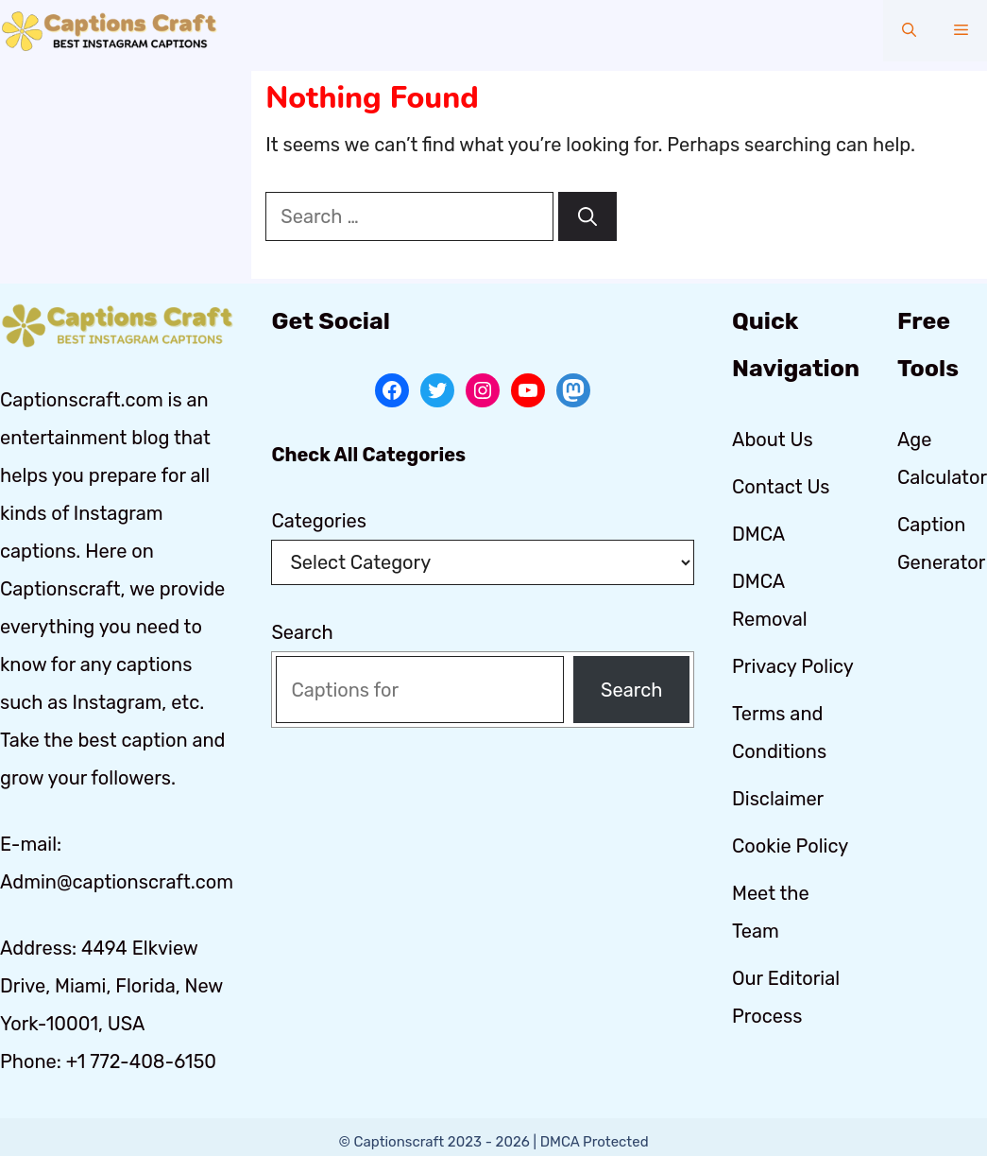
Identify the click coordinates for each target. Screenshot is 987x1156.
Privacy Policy (793, 666)
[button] (909, 30)
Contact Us (781, 486)
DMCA (758, 534)
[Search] (587, 216)
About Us (772, 439)
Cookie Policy (790, 846)
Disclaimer (778, 798)
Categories (318, 520)
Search (301, 632)
